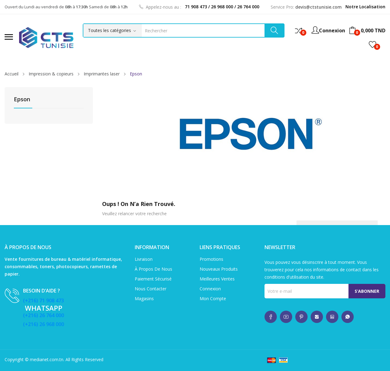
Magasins (144, 298)
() (372, 45)
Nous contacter (150, 289)
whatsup (271, 317)
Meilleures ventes (217, 279)
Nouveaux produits (219, 269)
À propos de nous (153, 269)
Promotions (211, 259)
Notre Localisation (365, 7)
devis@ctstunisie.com (318, 7)
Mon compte (213, 298)
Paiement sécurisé (153, 279)
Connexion (210, 289)
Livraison (144, 259)
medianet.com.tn (46, 359)
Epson (22, 99)
